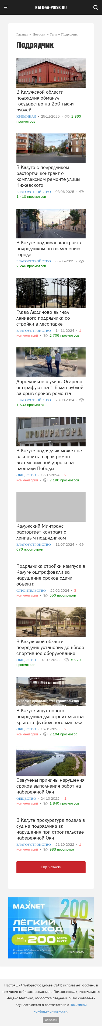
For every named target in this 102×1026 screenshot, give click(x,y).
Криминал (26, 116)
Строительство (31, 590)
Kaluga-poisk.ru (51, 7)
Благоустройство (34, 192)
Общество (26, 475)
